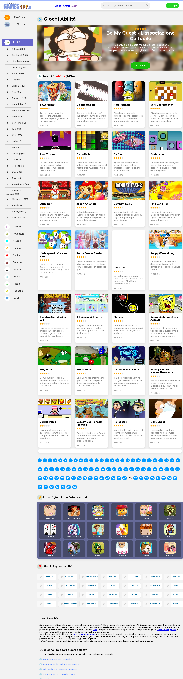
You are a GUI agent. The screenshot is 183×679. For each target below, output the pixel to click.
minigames (113, 604)
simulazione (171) (17, 61)
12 (96, 460)
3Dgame (176, 577)
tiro (49, 586)
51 (172, 469)
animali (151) (14, 74)
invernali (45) (15, 218)
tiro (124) (13, 92)
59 (73, 478)
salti (176, 586)
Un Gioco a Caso (14, 27)
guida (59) (13, 160)
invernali (176, 604)
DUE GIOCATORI (170, 549)
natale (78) (14, 117)
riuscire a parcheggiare (84, 634)
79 (45, 487)
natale (134, 586)
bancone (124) (16, 98)
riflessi (49, 577)
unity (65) (13, 135)
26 (172, 460)
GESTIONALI (98, 531)
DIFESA (98, 549)
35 (79, 469)
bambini (92, 586)
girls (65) (13, 141)
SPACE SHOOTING (74, 531)
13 (102, 460)
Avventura (14, 234)
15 (112, 460)
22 (149, 460)
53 (40, 478)
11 (91, 460)
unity (49, 595)
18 (127, 460)
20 (138, 460)
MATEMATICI (122, 549)
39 (102, 469)
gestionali (70, 577)
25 (166, 460)
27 (177, 460)
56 (56, 478)
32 (62, 469)
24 (160, 460)
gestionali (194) (16, 55)
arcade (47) (14, 205)
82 (62, 487)
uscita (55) (14, 172)
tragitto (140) (15, 80)
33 (68, 469)
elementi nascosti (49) (13, 191)
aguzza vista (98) (17, 110)
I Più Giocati (15, 17)
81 (57, 487)
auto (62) (13, 147)
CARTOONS (98, 512)
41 (114, 469)
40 (108, 469)
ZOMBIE (170, 512)
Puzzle (12, 284)
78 (40, 487)
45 (137, 469)
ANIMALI (146, 549)
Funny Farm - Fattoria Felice (57, 659)
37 (91, 469)
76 (169, 478)
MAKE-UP (50, 512)
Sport (11, 298)
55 (51, 478)
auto (91, 595)
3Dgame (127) (15, 86)
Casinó (12, 248)
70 (135, 478)
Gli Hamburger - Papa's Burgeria (60, 669)
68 (124, 478)
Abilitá (12, 42)
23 (155, 460)
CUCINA (146, 512)
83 (68, 487)
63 (96, 478)
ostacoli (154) (15, 67)
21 (144, 460)
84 (74, 487)
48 (155, 469)
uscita (176, 595)
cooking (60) (15, 154)
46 (143, 469)
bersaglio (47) (15, 211)
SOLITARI (50, 531)
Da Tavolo (14, 269)
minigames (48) (16, 199)
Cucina (12, 255)
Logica (12, 277)
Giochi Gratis (62, 5)
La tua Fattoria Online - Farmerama (61, 664)
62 (90, 478)
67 (118, 478)
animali (134, 577)
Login (172, 5)
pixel (49, 604)
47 (149, 469)
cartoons (155, 586)
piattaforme (70, 604)
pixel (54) (13, 178)
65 (107, 478)
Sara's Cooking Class (166, 629)
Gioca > (140, 65)
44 (131, 469)
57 (62, 478)
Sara (95, 629)
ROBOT (50, 549)
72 (146, 478)
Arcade (12, 241)
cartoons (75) (15, 123)
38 (97, 469)
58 (67, 478)
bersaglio (155, 604)
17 (122, 460)
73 (152, 478)
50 (166, 469)
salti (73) (13, 129)
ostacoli (113, 577)
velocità (155, 595)
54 (45, 478)
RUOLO (74, 549)
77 (175, 478)
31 (57, 469)
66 (113, 478)
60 (79, 478)
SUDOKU (146, 531)
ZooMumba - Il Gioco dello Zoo (59, 674)
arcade (134, 604)
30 (51, 469)
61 (85, 478)
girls (70, 595)
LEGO (122, 512)
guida (134, 595)
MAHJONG (122, 531)
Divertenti (14, 262)
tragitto (155, 577)
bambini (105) (15, 104)
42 (119, 469)
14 (107, 460)
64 (101, 478)
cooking (113, 595)
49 (160, 469)
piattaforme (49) (17, 184)
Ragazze (13, 291)
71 (141, 478)
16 (117, 460)
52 (177, 469)
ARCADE (170, 531)
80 (51, 487)
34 (74, 469)
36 (85, 469)
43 (125, 469)
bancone (70, 586)
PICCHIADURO (74, 512)
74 (158, 478)
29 (45, 469)
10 (86, 460)
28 (40, 469)
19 (133, 460)
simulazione (92, 577)
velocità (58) (14, 166)
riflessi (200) (15, 49)
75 (163, 478)
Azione (12, 227)
